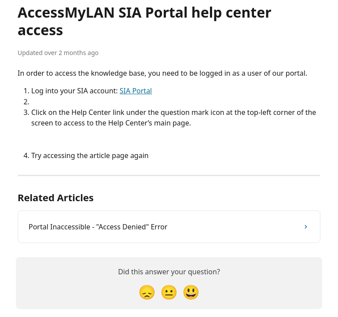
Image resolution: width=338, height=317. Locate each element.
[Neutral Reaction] (169, 292)
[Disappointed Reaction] (147, 292)
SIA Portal (136, 91)
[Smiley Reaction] (191, 292)
